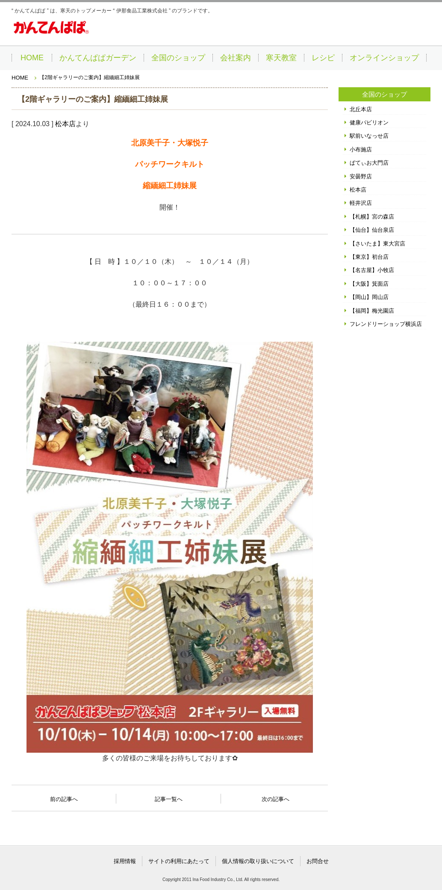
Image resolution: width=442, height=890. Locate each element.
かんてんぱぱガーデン (97, 58)
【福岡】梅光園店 (372, 311)
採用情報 (125, 861)
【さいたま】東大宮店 (377, 243)
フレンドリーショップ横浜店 (386, 324)
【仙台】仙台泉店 (372, 230)
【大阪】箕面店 (369, 284)
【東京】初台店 (369, 257)
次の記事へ (275, 796)
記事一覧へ (169, 798)
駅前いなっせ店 (369, 136)
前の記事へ (64, 796)
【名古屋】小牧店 (372, 270)
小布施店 (361, 149)
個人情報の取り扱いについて (258, 861)
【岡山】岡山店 (369, 297)
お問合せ (317, 861)
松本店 (65, 123)
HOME (32, 58)
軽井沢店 (361, 203)
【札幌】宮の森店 (372, 216)
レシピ (323, 58)
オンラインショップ (384, 58)
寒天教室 (281, 58)
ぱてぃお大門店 (369, 163)
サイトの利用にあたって (178, 861)
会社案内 (235, 58)
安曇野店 (361, 176)
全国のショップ (178, 58)
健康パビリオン (369, 122)
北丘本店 (361, 109)
